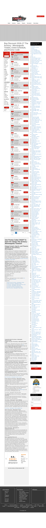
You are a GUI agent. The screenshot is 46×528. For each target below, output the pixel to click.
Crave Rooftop (34, 89)
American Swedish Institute (36, 52)
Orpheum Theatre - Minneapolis (35, 219)
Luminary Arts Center (35, 171)
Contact (21, 505)
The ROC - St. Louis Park (36, 313)
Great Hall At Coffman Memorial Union (35, 137)
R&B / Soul (6, 65)
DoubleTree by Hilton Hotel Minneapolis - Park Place (36, 102)
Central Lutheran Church (36, 83)
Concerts (14, 23)
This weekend (5, 101)
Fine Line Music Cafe (35, 121)
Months (6, 91)
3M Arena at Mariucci (35, 47)
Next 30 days (6, 104)
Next (12, 234)
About (6, 505)
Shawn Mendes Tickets (24, 492)
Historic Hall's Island (35, 148)
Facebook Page (21, 389)
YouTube (6, 500)
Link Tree (7, 499)
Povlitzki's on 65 (34, 230)
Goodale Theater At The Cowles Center (36, 131)
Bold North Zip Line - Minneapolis (35, 67)
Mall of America (34, 175)
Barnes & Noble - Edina (36, 59)
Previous (12, 232)
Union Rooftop (34, 335)
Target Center (34, 273)
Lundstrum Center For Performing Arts (35, 173)
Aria (32, 55)
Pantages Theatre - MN (36, 222)
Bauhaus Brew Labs (35, 62)
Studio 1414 (34, 265)
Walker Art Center (35, 348)
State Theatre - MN (35, 264)
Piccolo (33, 226)
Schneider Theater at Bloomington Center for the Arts (36, 254)
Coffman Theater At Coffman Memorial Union (36, 88)
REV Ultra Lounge (35, 243)
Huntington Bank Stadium (36, 150)
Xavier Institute (34, 358)
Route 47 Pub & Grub (35, 250)
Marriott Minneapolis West (36, 178)
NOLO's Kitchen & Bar (35, 210)
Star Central (34, 263)
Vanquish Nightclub (35, 345)
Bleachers (6, 88)
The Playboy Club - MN (36, 306)
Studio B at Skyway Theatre (36, 266)
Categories (6, 57)
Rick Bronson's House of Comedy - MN (36, 246)
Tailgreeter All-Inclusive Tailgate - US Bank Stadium (36, 269)
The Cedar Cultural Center (36, 281)
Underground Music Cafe (36, 334)
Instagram (7, 495)
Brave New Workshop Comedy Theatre (35, 72)
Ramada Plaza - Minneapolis (37, 239)
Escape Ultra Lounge (35, 117)
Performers (7, 82)
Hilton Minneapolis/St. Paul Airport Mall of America (36, 147)
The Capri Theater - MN (36, 280)
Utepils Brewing (34, 343)
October (5, 96)
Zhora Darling (34, 359)
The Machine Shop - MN (36, 301)
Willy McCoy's (34, 354)
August (5, 94)
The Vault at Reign (35, 316)
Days (5, 69)
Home (9, 23)
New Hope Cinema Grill (36, 209)
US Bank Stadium (35, 340)
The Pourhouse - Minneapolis (35, 308)
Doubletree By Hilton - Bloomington (35, 100)
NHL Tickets (33, 506)
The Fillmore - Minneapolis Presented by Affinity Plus (36, 292)
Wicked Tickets (22, 501)
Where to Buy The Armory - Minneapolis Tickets (15, 282)
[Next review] (27, 459)
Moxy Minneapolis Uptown (36, 201)
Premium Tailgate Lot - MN (36, 231)
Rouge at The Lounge (35, 249)
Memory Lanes (34, 183)
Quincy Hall (33, 235)
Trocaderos (34, 326)
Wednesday (6, 74)
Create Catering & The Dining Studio (35, 91)
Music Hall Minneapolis (36, 205)
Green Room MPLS (35, 138)
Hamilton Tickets (22, 494)
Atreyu (5, 85)
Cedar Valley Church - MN (36, 82)
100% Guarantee (28, 505)
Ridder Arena (34, 247)
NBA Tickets (41, 506)
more (5, 76)
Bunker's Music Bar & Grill (36, 74)
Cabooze (33, 75)
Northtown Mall (34, 215)
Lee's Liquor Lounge (35, 166)
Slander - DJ (6, 83)
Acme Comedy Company (36, 51)
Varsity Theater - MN (35, 346)
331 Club (33, 46)
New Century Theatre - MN (36, 208)
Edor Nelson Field (35, 112)
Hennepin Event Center (36, 141)
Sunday (5, 70)
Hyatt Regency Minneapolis (36, 154)
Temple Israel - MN (35, 276)
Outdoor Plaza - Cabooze (36, 220)
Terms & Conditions (13, 505)
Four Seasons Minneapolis (36, 126)
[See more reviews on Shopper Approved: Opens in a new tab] (15, 468)
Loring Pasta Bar (35, 168)
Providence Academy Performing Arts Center (36, 234)
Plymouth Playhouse (35, 228)
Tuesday (5, 73)
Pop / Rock (6, 59)
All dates (6, 99)
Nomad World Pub (35, 211)
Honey (33, 149)
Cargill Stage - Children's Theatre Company (36, 80)
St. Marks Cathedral (35, 261)
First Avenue (34, 123)
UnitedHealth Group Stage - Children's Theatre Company (37, 337)
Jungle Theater (34, 161)
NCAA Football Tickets (24, 506)
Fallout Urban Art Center (36, 119)
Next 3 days (6, 102)
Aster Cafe (33, 56)
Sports (18, 23)
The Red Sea (34, 312)
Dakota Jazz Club (35, 97)
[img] (13, 459)
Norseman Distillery (35, 213)
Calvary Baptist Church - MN (37, 76)
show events (25, 232)
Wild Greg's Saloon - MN (36, 351)
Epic (32, 115)
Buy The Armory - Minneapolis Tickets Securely (13, 377)
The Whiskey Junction (35, 319)
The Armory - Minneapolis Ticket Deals (14, 285)
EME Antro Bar (34, 114)
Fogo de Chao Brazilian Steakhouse (36, 125)
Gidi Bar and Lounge (35, 129)
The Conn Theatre (35, 286)
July (4, 93)
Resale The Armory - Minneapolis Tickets (14, 283)
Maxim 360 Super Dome (36, 180)
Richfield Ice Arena (35, 244)
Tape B (5, 84)
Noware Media (34, 216)
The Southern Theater (35, 314)
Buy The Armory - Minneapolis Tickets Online (15, 287)
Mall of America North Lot (36, 177)
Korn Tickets (21, 491)
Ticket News (35, 23)
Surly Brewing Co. (35, 267)
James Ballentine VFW (35, 157)
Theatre (23, 23)
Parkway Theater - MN (36, 223)
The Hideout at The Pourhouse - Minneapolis (36, 294)
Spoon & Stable (34, 259)
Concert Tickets (25, 507)
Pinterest (6, 501)
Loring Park (34, 167)
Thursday (5, 75)
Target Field (34, 274)
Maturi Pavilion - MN (35, 179)
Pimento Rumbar (35, 227)
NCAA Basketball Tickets (13, 506)
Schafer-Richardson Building (36, 252)
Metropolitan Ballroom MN (36, 186)
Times (5, 78)
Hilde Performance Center (36, 143)
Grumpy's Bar (34, 139)
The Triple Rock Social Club (36, 315)
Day (5, 80)
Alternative (6, 62)
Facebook (7, 496)
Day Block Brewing (35, 98)
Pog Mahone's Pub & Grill (36, 229)
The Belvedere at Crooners (36, 279)
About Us (7, 491)
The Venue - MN (34, 317)
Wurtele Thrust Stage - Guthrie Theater (36, 356)
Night (5, 79)
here (23, 344)
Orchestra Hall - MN (35, 217)
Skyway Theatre (34, 257)
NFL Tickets (37, 505)
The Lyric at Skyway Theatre (37, 300)
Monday (5, 72)
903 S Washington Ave (35, 50)
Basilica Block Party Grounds (37, 60)
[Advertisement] (22, 7)
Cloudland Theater (35, 86)
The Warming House (35, 318)
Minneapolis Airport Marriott (37, 189)
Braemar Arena (34, 70)
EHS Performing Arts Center (36, 113)
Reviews (32, 507)
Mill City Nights (34, 187)
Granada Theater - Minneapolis (35, 135)
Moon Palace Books (35, 197)
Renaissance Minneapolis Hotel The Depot (36, 242)
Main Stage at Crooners (36, 174)
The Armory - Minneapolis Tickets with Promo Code (16, 284)
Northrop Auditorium (35, 214)
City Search (29, 23)
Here (24, 278)
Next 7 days (6, 103)
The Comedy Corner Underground (35, 283)
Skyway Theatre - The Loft (36, 258)
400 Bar (33, 48)
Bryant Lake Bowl (35, 73)
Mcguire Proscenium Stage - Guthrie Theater (37, 182)
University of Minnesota (36, 338)
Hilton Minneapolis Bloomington (35, 145)
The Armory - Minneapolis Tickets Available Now (13, 408)
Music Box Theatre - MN (36, 204)
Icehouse (33, 155)
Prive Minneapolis (35, 232)
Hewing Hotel (34, 142)
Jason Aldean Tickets (23, 495)
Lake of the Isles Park (35, 162)
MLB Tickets (16, 507)
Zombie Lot (34, 360)
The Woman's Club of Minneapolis (35, 321)
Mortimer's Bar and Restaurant (35, 199)
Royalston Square (35, 251)
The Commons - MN (35, 285)
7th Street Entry (34, 49)
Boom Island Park (35, 68)
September (6, 95)
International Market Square (36, 156)
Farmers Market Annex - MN (37, 120)
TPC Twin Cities (34, 325)
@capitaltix (14, 279)
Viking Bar (33, 347)
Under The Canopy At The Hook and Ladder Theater (36, 332)
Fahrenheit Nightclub (35, 118)
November (6, 97)
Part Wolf (33, 225)
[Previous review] (6, 459)
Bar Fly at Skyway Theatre (36, 58)
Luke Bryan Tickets (23, 496)
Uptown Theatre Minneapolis (37, 339)
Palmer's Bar (34, 221)
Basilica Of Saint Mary (35, 61)
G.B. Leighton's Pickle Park (36, 127)
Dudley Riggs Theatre (35, 109)
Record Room (34, 240)
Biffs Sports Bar (34, 65)
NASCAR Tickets (22, 497)
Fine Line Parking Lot (35, 122)
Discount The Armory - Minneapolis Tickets (14, 286)
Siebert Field (34, 256)
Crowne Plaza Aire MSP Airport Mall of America (36, 93)
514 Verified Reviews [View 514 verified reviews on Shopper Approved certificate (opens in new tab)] (13, 460)
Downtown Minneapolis (36, 106)
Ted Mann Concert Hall (36, 275)
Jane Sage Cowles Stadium (36, 158)
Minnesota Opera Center (36, 196)
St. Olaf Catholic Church (36, 262)
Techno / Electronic (6, 61)
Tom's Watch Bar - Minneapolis (35, 324)
